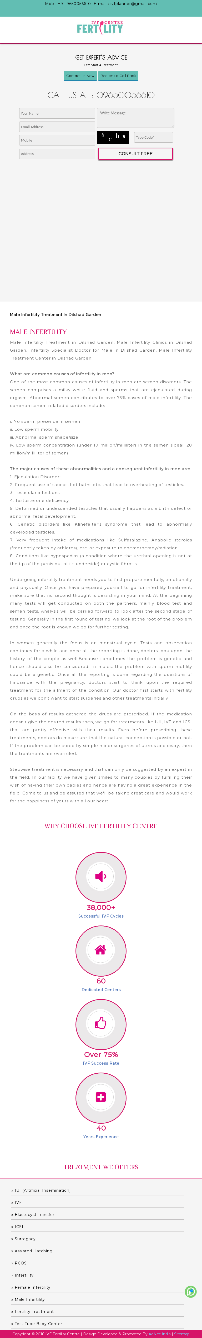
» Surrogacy (23, 1239)
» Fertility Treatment (32, 1311)
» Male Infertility (28, 1299)
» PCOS (19, 1263)
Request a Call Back (118, 75)
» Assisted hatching (32, 1251)
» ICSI (17, 1226)
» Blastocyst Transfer (32, 1214)
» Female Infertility (30, 1287)
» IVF (16, 1202)
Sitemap (182, 1334)
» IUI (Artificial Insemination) (41, 1190)
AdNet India (160, 1334)
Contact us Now (80, 75)
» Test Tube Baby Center (36, 1323)
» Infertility (22, 1275)
